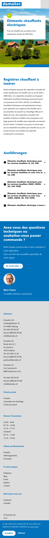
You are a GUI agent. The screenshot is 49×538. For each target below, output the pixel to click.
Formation (8, 459)
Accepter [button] (9, 533)
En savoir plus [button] (33, 527)
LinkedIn (7, 503)
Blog (5, 476)
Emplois (7, 483)
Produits (7, 398)
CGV (5, 518)
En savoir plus (12, 266)
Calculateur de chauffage (14, 402)
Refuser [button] (21, 533)
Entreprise (7, 473)
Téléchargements (10, 456)
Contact (7, 486)
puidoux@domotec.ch (12, 360)
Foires (6, 480)
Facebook (7, 500)
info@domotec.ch (11, 336)
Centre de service (10, 405)
